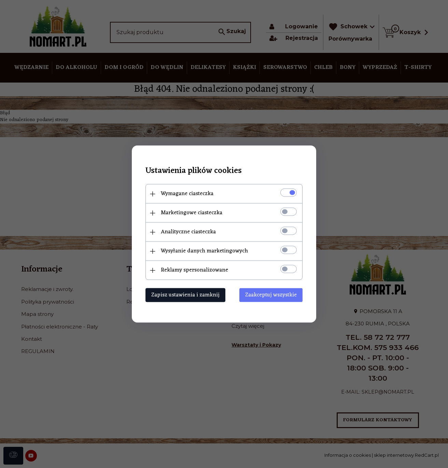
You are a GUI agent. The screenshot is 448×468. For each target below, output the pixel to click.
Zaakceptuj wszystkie (271, 295)
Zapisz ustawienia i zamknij (185, 295)
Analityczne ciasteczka (188, 232)
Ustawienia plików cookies (193, 171)
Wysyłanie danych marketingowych (204, 251)
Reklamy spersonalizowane (194, 270)
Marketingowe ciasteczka (191, 213)
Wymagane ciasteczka (187, 194)
